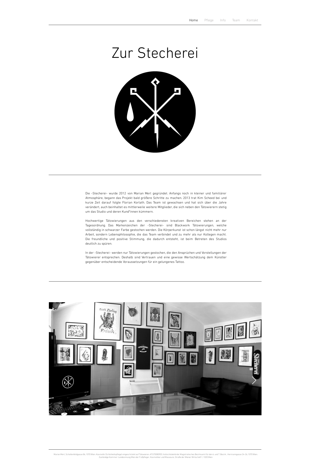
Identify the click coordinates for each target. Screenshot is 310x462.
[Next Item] (254, 380)
